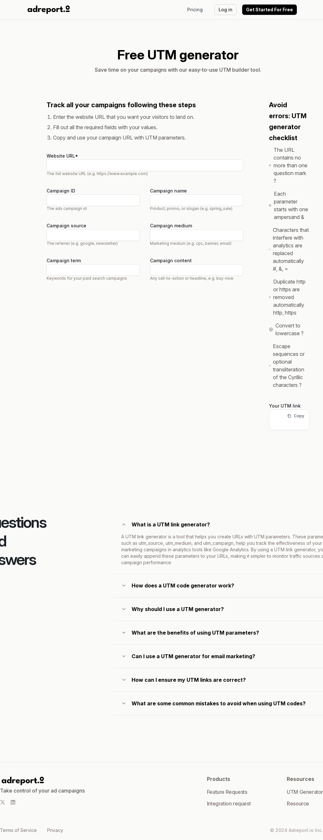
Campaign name (168, 190)
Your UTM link (285, 406)
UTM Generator (305, 792)
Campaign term (64, 260)
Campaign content (171, 260)
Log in (225, 9)
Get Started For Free (269, 9)
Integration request (229, 803)
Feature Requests (227, 792)
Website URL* (62, 156)
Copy (295, 415)
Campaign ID (61, 190)
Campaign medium (171, 225)
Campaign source (66, 225)
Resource (298, 803)
